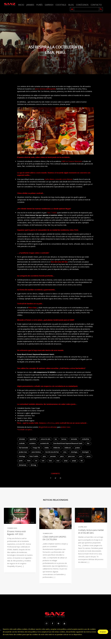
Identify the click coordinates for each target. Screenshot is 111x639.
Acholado (22, 439)
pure (80, 456)
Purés (39, 4)
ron (36, 461)
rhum (28, 461)
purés (21, 461)
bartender (74, 439)
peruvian (53, 456)
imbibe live (56, 448)
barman (63, 439)
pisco (62, 456)
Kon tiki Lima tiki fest (52, 452)
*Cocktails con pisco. (24, 429)
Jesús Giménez (36, 452)
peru (44, 456)
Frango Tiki (36, 448)
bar (56, 439)
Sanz (50, 461)
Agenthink (33, 439)
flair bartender (23, 448)
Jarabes (30, 4)
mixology (22, 456)
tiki (82, 461)
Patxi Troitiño (52, 213)
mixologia (74, 452)
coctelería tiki (44, 443)
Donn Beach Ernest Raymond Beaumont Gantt (67, 443)
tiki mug (33, 465)
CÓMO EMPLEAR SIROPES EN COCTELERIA (54, 538)
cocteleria (32, 443)
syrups (74, 461)
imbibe (47, 448)
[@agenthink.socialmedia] (47, 427)
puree (88, 456)
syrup (65, 461)
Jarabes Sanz (23, 452)
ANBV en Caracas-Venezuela (71, 161)
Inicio (21, 4)
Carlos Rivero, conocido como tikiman (58, 179)
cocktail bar (85, 439)
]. (55, 89)
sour (58, 461)
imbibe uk (68, 448)
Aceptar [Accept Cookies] (103, 632)
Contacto (96, 4)
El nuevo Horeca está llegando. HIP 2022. (16, 532)
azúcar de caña (45, 439)
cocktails (22, 443)
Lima (64, 452)
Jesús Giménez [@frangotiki (45, 89)
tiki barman (22, 465)
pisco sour (71, 456)
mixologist (85, 452)
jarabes (77, 448)
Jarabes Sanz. (66, 427)
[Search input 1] (86, 9)
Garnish (49, 4)
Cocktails (61, 4)
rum (43, 461)
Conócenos (82, 4)
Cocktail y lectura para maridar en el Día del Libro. (91, 531)
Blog (71, 4)
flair (88, 443)
